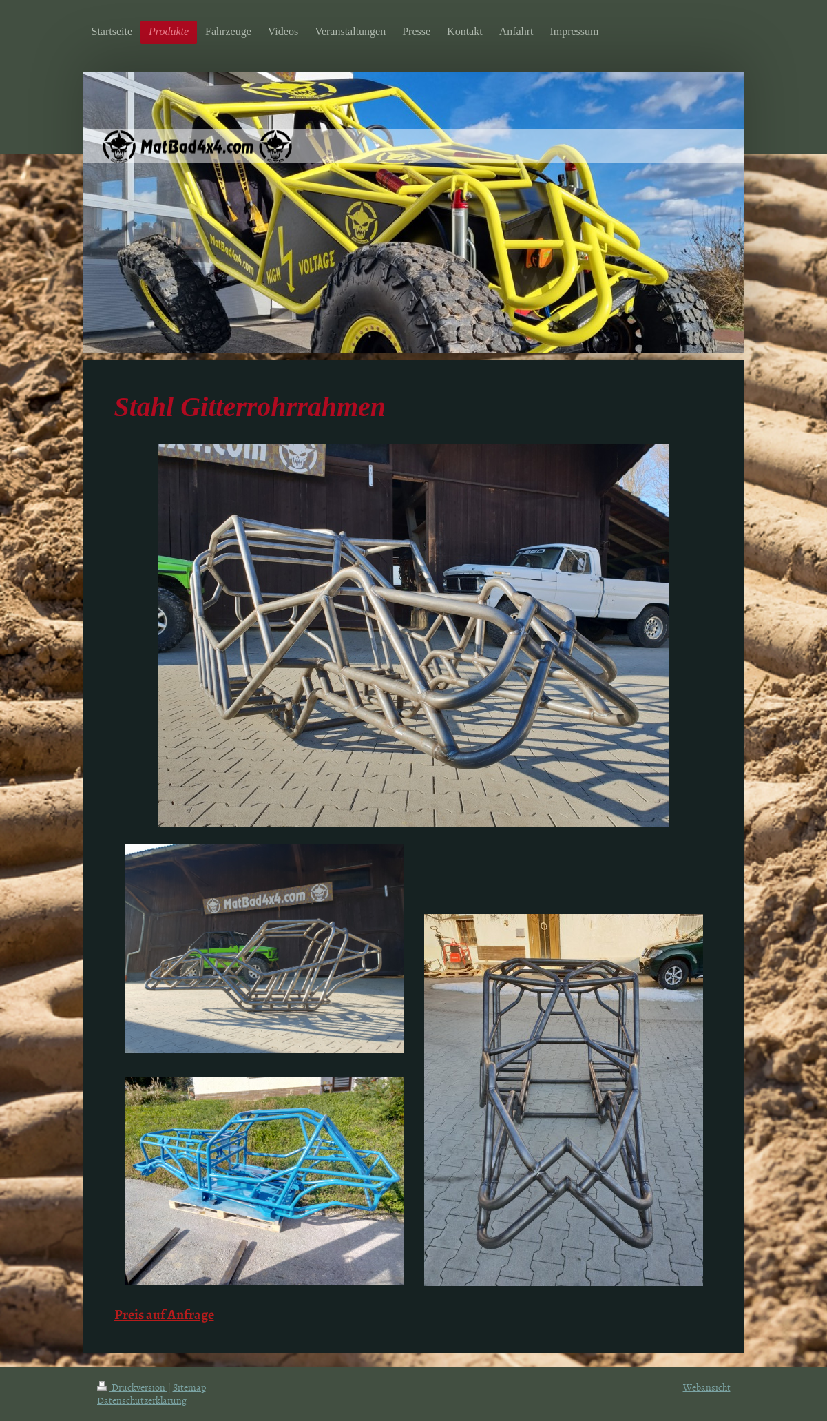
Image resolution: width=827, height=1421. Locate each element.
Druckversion (132, 1387)
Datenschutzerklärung (142, 1400)
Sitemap (189, 1387)
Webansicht (707, 1387)
